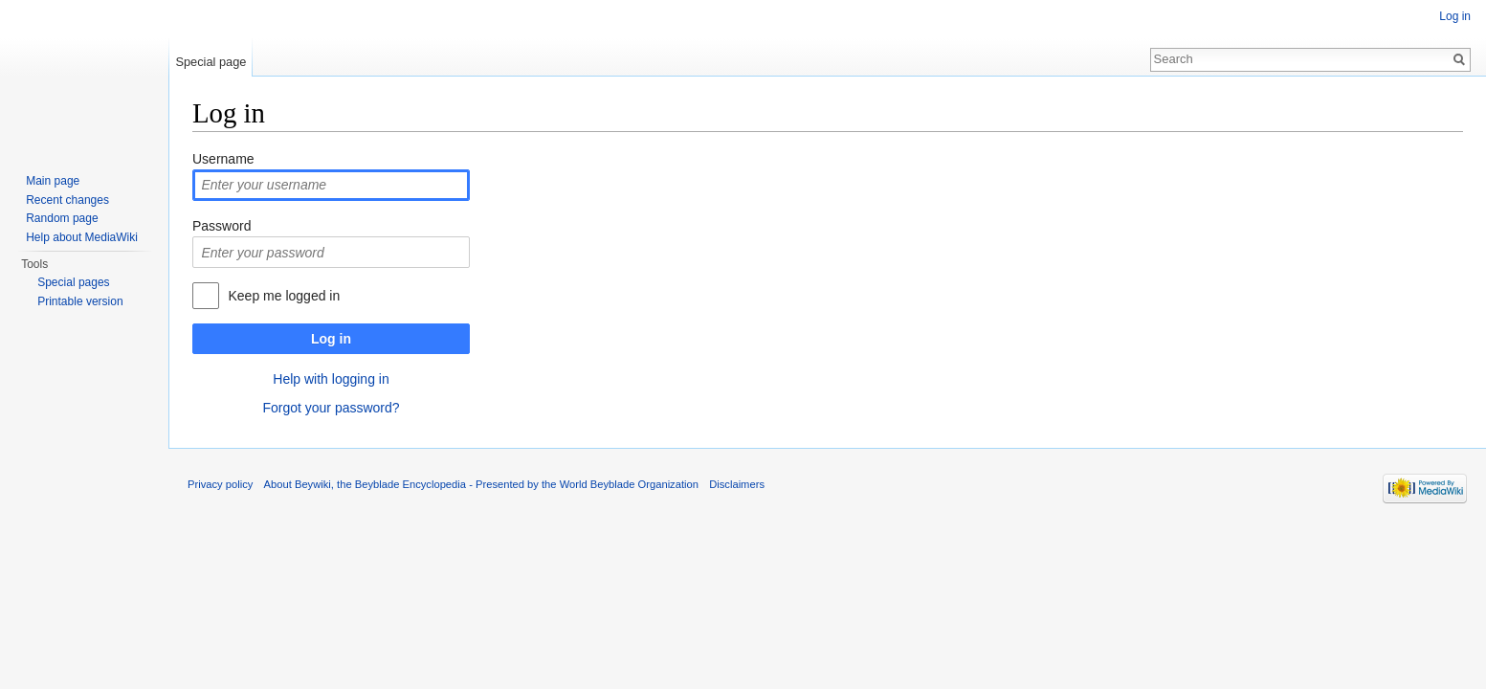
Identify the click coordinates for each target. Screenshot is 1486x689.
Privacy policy (220, 484)
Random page (62, 218)
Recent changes (67, 200)
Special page (210, 62)
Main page (52, 181)
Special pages (73, 282)
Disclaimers (737, 484)
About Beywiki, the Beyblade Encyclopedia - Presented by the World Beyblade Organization (481, 484)
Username (223, 159)
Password (221, 225)
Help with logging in (330, 379)
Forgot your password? (330, 407)
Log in (331, 338)
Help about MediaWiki (82, 237)
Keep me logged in (284, 295)
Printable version (79, 301)
